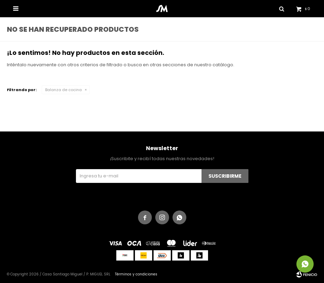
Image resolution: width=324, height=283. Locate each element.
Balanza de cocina (63, 89)
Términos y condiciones (136, 274)
